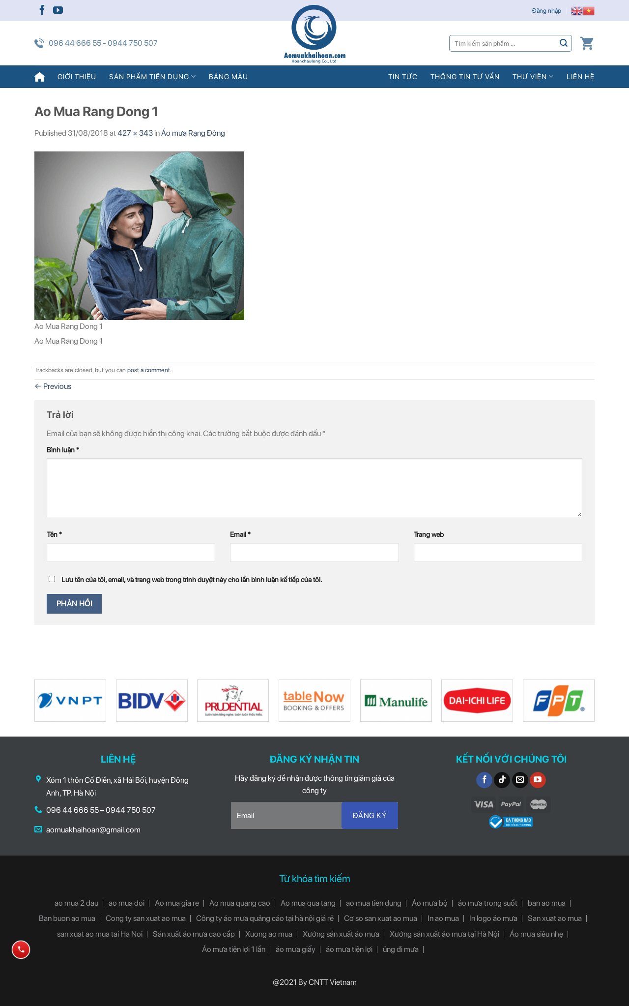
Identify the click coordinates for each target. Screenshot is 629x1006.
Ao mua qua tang (308, 903)
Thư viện (533, 76)
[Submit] (564, 43)
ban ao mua (547, 903)
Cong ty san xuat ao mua (146, 918)
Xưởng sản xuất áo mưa (341, 934)
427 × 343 (135, 133)
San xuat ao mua (555, 918)
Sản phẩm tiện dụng (152, 76)
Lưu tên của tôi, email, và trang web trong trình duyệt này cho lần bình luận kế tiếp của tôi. (191, 579)
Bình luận (63, 449)
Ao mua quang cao (239, 903)
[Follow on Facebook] (42, 10)
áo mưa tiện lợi (349, 949)
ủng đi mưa (401, 949)
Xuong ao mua (268, 934)
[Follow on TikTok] (502, 780)
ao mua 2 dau (76, 903)
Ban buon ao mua (67, 918)
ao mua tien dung (373, 903)
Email (240, 534)
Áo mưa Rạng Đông (193, 133)
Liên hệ (581, 76)
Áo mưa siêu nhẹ (536, 934)
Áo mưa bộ (430, 903)
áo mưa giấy (295, 949)
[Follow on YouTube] (58, 10)
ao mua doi (126, 903)
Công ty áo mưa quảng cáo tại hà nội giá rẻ (265, 918)
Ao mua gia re (177, 903)
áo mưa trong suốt (487, 903)
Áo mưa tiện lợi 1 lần (233, 949)
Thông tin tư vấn (465, 76)
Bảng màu (228, 76)
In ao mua (443, 918)
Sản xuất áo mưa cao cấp (194, 934)
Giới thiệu (76, 76)
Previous (52, 386)
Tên (54, 534)
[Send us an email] (520, 780)
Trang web (429, 534)
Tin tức (403, 76)
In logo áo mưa (493, 918)
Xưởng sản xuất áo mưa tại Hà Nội (444, 934)
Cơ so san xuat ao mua (380, 918)
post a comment (148, 370)
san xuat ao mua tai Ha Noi (100, 934)
